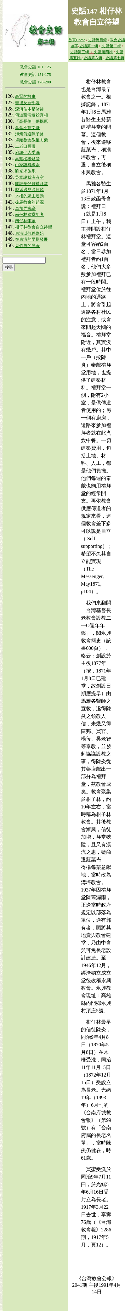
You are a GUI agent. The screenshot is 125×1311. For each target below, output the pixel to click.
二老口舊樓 (25, 146)
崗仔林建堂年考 (29, 214)
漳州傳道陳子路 (29, 134)
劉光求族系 (25, 171)
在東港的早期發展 (31, 239)
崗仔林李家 (25, 220)
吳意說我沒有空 (29, 177)
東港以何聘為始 (29, 233)
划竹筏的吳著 (27, 245)
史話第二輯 (111, 46)
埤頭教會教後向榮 (31, 140)
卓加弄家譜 (25, 208)
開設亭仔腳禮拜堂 (31, 183)
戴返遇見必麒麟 (29, 189)
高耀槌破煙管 (27, 158)
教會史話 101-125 (35, 67)
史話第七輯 (114, 58)
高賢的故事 (25, 96)
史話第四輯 (103, 52)
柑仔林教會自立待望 (33, 227)
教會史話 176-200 (35, 82)
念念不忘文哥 (27, 127)
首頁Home (76, 40)
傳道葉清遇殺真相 (31, 115)
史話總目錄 (97, 40)
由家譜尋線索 (27, 164)
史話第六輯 (92, 58)
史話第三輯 (79, 52)
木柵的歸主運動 (29, 196)
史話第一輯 (88, 46)
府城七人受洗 (27, 152)
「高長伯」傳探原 (31, 121)
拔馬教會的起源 (29, 202)
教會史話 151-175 (35, 74)
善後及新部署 (27, 102)
